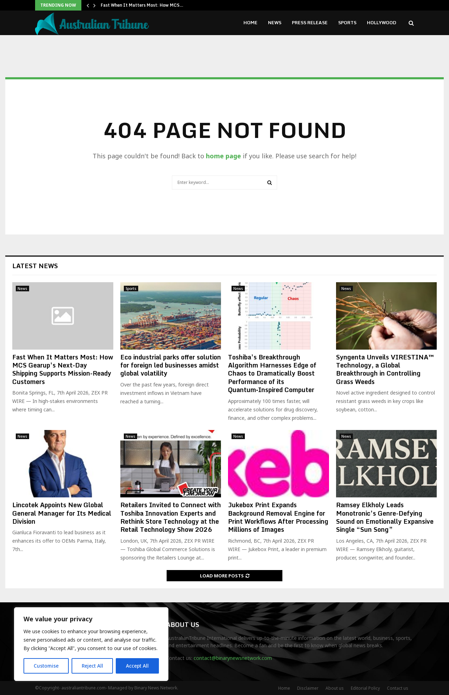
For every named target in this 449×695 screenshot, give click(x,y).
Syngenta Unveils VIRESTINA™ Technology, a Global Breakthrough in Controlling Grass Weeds (385, 369)
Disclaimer (308, 688)
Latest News (35, 265)
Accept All (137, 665)
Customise (46, 665)
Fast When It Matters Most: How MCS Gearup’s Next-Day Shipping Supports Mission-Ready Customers (62, 369)
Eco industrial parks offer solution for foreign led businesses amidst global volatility (170, 365)
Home (250, 22)
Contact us (397, 688)
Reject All (92, 665)
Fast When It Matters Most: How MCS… (142, 5)
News (274, 22)
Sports (347, 22)
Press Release (310, 22)
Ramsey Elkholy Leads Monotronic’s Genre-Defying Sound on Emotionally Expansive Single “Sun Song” (385, 517)
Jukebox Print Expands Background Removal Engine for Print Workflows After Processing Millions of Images (278, 517)
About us (335, 688)
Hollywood (381, 22)
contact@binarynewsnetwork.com (233, 658)
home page (223, 156)
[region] (91, 644)
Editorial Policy (365, 688)
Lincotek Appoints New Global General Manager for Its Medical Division (61, 513)
